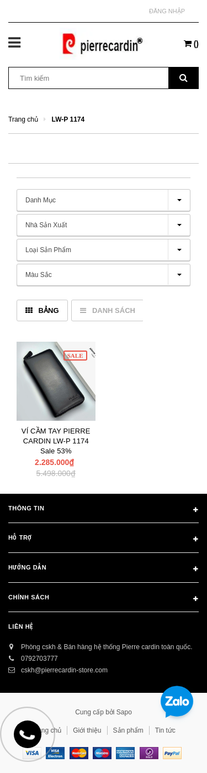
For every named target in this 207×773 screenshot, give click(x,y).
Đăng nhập (167, 11)
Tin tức (165, 730)
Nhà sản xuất (46, 225)
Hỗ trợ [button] (103, 539)
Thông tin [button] (103, 510)
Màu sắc (38, 275)
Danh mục (40, 200)
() (191, 43)
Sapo (124, 712)
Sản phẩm (128, 730)
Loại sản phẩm (48, 250)
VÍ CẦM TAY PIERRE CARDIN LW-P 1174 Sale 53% (56, 441)
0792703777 (39, 658)
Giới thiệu (87, 730)
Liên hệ (20, 626)
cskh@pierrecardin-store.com (64, 670)
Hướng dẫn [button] (103, 569)
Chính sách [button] (103, 599)
